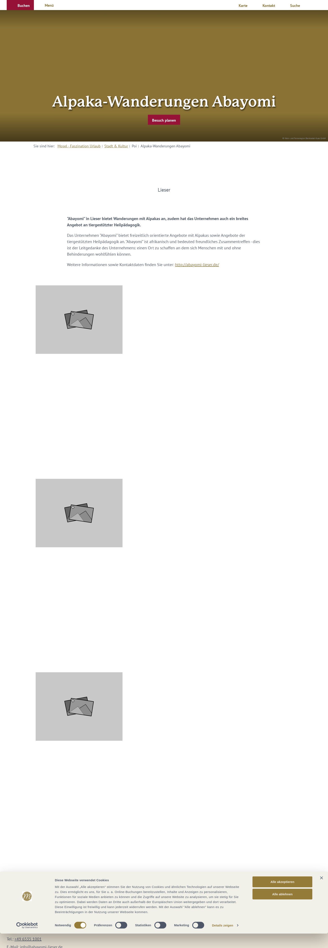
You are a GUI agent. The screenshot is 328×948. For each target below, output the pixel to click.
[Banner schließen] (321, 892)
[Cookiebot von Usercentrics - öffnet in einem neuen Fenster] (27, 940)
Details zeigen (222, 940)
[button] (20, 5)
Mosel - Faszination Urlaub (79, 146)
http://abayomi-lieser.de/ (197, 264)
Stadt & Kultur (116, 146)
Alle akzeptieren (282, 896)
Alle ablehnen (282, 908)
